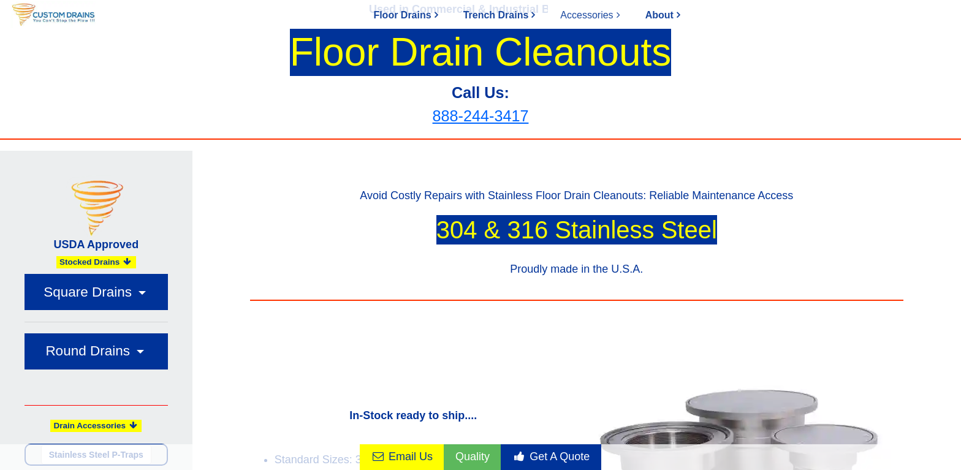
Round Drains (89, 350)
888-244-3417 (481, 115)
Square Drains (89, 292)
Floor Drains (402, 15)
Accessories (586, 15)
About (659, 15)
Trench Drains (496, 15)
